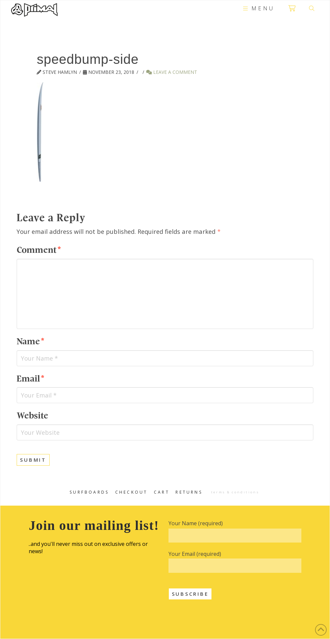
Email (30, 379)
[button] (257, 8)
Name (30, 341)
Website (32, 415)
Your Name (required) (195, 523)
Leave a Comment (171, 72)
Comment (39, 250)
